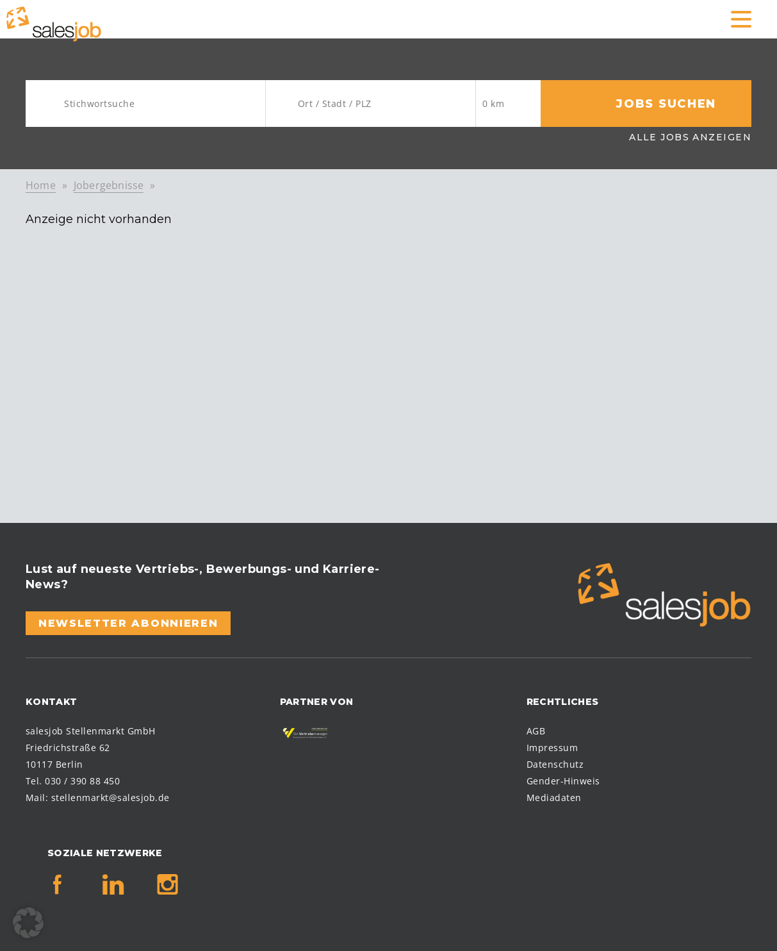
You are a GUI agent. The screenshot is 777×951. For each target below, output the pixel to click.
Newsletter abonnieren (128, 623)
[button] (28, 923)
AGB (536, 731)
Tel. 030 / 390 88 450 (73, 781)
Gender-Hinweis (563, 781)
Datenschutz (555, 764)
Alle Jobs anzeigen (690, 137)
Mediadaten (554, 797)
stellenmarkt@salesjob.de (110, 797)
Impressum (552, 747)
